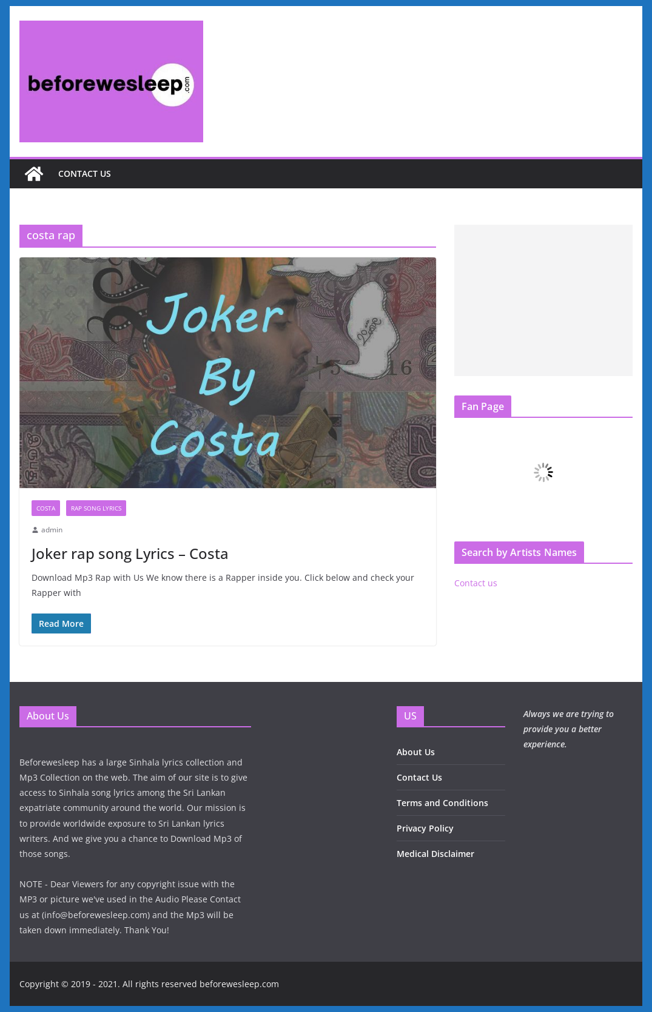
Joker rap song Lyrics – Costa (130, 553)
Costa (45, 508)
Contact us (84, 173)
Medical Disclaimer (435, 853)
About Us (416, 752)
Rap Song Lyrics (96, 508)
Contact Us (419, 777)
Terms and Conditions (442, 803)
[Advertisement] (543, 300)
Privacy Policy (425, 828)
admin (51, 529)
